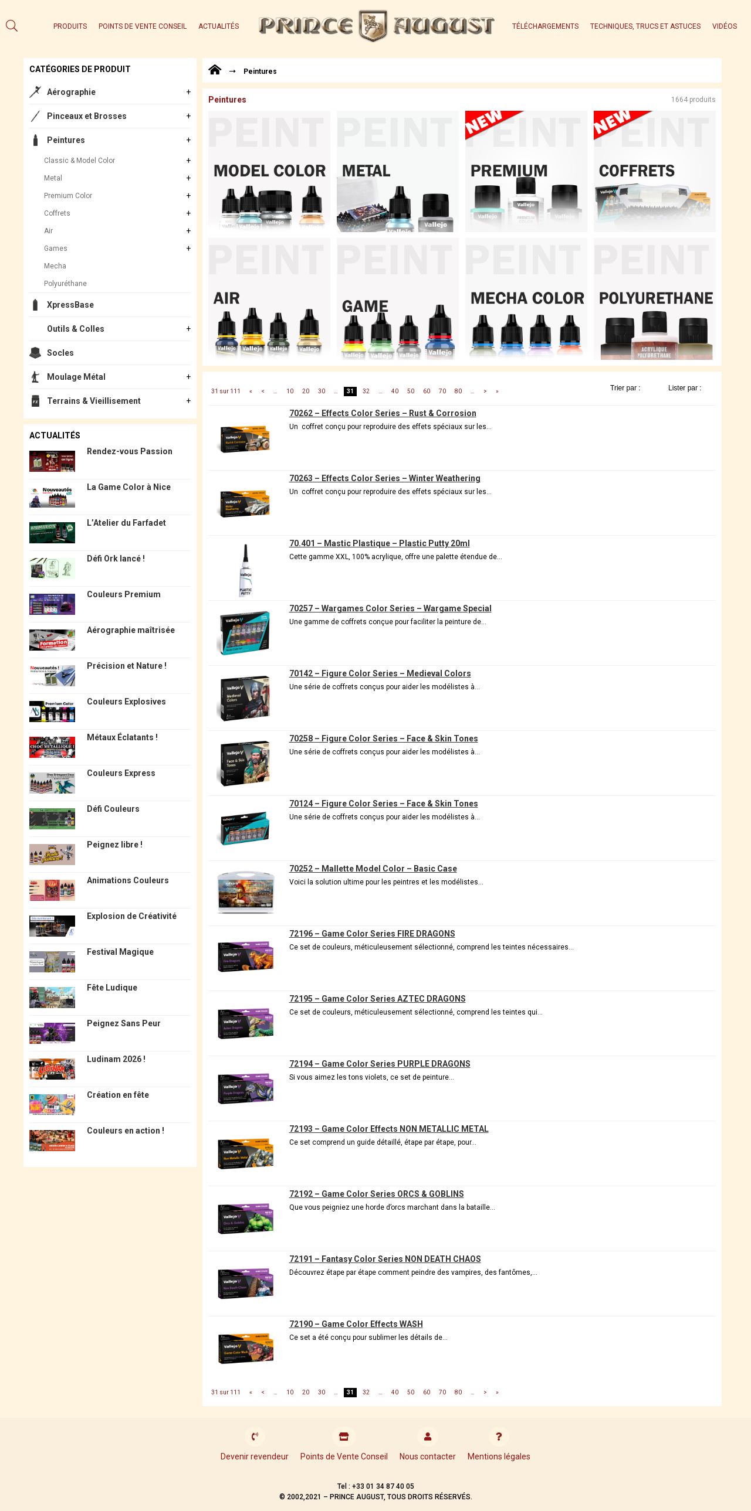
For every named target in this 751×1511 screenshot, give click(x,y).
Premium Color (68, 196)
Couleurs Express (121, 773)
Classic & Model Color (79, 160)
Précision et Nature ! (127, 666)
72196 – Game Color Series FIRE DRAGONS (372, 933)
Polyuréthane (65, 284)
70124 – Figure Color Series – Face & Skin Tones (383, 803)
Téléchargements (545, 26)
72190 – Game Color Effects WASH (356, 1324)
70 (442, 391)
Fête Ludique (112, 987)
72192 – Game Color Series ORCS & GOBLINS (376, 1194)
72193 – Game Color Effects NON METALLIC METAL (389, 1129)
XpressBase (70, 304)
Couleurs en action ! (125, 1130)
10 (289, 391)
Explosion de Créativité (132, 916)
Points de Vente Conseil (143, 26)
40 (394, 391)
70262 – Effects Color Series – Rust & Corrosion (382, 413)
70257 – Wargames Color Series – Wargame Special (390, 608)
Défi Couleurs (113, 809)
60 (426, 391)
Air (48, 231)
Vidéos (724, 26)
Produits (70, 26)
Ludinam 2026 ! (116, 1059)
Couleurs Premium (124, 594)
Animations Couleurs (128, 880)
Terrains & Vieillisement (94, 401)
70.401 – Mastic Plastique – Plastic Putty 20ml (379, 543)
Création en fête (118, 1095)
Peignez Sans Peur (124, 1023)
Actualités (218, 26)
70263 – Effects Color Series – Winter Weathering (385, 478)
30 (321, 391)
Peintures (66, 140)
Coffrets (57, 213)
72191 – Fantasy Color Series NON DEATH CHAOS (385, 1259)
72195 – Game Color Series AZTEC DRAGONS (377, 998)
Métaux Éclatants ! (122, 737)
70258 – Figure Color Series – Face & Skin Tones (383, 738)
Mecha (55, 266)
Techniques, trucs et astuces (645, 26)
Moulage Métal (76, 377)
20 (305, 391)
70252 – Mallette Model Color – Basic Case (373, 868)
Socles (60, 353)
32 (366, 391)
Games (55, 248)
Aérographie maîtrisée (131, 630)
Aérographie (71, 92)
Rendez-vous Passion (129, 451)
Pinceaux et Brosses (87, 116)
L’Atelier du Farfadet (126, 523)
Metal (53, 178)
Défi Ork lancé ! (116, 558)
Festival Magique (120, 952)
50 (410, 391)
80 (458, 391)
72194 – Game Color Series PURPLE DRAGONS (380, 1063)
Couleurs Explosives (126, 701)
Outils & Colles (75, 328)
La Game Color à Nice (129, 487)
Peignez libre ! (115, 844)
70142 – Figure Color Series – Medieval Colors (380, 673)
